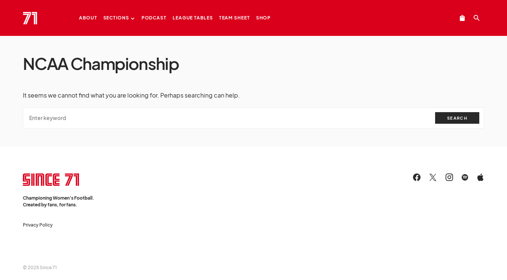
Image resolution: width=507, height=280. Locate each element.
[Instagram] (449, 177)
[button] (476, 17)
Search (457, 118)
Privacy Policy (38, 225)
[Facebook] (417, 177)
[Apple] (480, 177)
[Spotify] (465, 177)
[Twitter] (433, 177)
